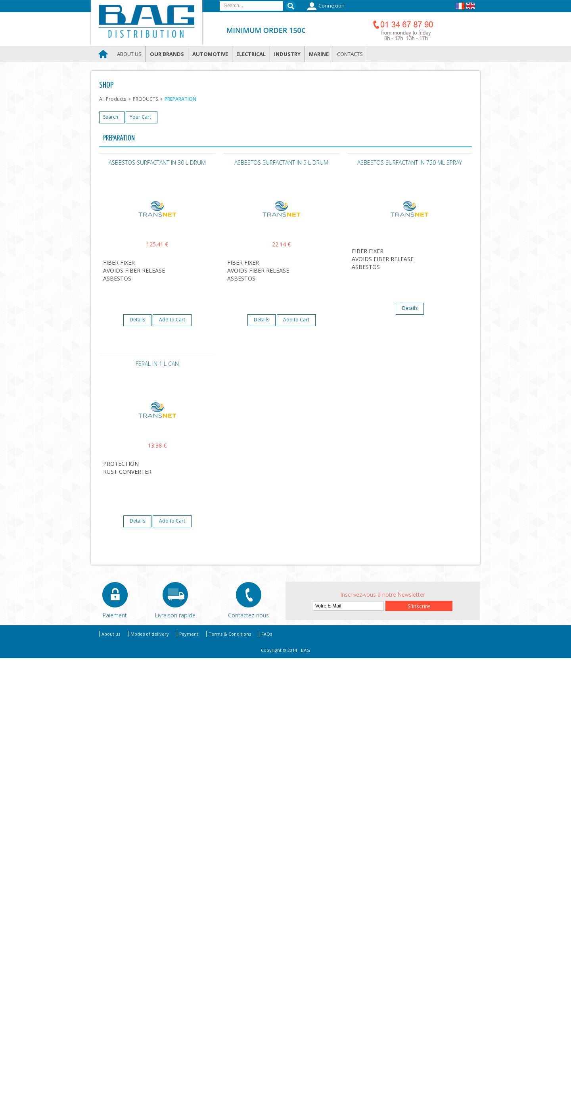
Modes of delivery (149, 634)
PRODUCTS (145, 99)
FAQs (266, 634)
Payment (188, 634)
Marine (319, 54)
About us (129, 54)
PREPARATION (180, 99)
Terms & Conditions (230, 634)
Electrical (251, 54)
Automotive (210, 54)
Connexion (325, 6)
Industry (287, 54)
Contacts (350, 54)
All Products (112, 99)
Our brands (167, 54)
